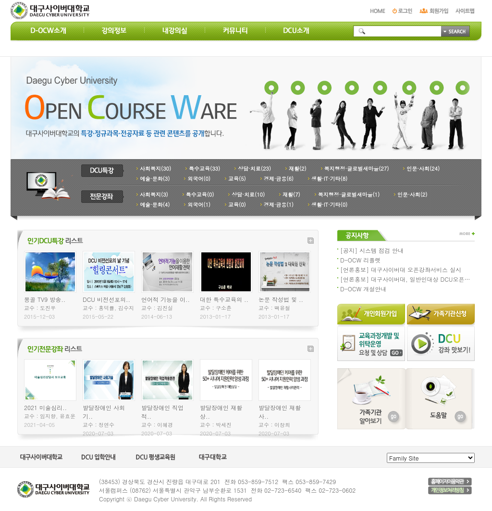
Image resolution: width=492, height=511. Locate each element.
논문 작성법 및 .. (280, 299)
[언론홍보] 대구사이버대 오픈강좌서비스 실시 (400, 269)
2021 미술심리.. (45, 407)
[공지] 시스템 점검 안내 (372, 250)
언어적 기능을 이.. (165, 299)
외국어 (198, 178)
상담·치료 (254, 168)
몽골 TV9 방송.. (44, 299)
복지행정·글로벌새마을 (356, 168)
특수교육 (204, 168)
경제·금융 (279, 178)
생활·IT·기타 (329, 178)
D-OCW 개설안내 (363, 289)
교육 (237, 178)
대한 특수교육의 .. (224, 299)
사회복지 (155, 168)
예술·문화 (155, 178)
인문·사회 (423, 168)
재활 (298, 168)
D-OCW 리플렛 (360, 260)
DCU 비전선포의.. (106, 299)
